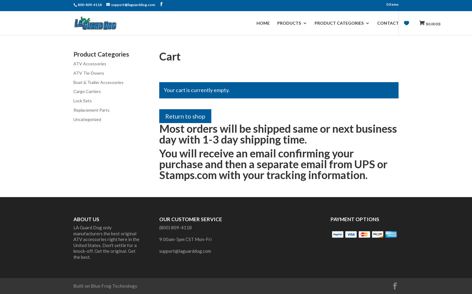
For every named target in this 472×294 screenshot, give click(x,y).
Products (289, 23)
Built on (82, 286)
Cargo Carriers (87, 91)
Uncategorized (87, 119)
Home (263, 23)
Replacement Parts (91, 110)
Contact (388, 23)
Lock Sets (82, 100)
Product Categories (339, 23)
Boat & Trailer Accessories (98, 82)
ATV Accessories (89, 63)
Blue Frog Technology (114, 286)
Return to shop (185, 116)
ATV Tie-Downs (88, 73)
